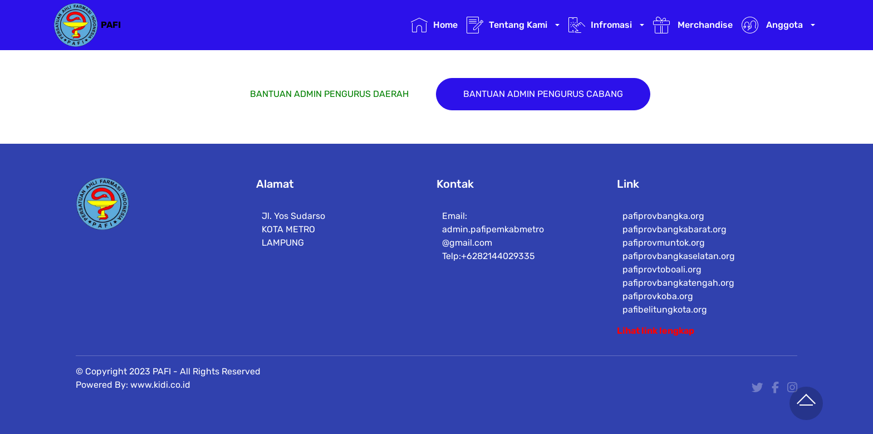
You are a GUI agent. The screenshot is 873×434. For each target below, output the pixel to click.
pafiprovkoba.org (657, 303)
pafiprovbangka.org (663, 222)
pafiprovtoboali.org (662, 276)
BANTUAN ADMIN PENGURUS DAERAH (329, 94)
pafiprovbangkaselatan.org (678, 262)
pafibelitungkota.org (664, 316)
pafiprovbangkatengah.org (678, 289)
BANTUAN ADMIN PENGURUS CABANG (543, 94)
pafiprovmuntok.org (663, 249)
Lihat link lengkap (655, 330)
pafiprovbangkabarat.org (674, 236)
